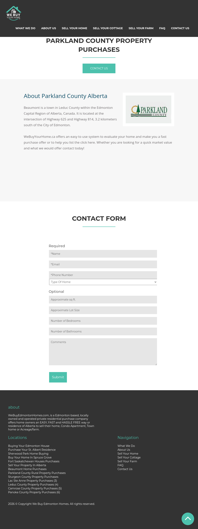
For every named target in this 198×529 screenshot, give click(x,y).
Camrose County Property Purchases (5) (35, 488)
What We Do (25, 28)
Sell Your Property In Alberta (27, 465)
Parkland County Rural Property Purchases (37, 473)
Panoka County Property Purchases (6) (34, 492)
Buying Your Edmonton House (29, 446)
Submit (58, 377)
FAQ (162, 28)
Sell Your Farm (141, 28)
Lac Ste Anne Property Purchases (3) (32, 480)
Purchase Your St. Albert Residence (32, 449)
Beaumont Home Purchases (27, 469)
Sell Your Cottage (108, 28)
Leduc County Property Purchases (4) (33, 484)
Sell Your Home (74, 28)
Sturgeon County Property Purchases (33, 477)
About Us (48, 28)
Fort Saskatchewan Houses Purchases (33, 461)
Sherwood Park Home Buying (28, 453)
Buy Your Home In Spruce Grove (30, 457)
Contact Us (180, 28)
